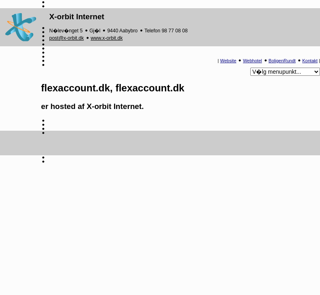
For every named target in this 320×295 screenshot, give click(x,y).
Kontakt (310, 60)
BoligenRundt (282, 60)
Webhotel (252, 60)
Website (228, 60)
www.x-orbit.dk (107, 38)
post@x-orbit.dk (66, 38)
